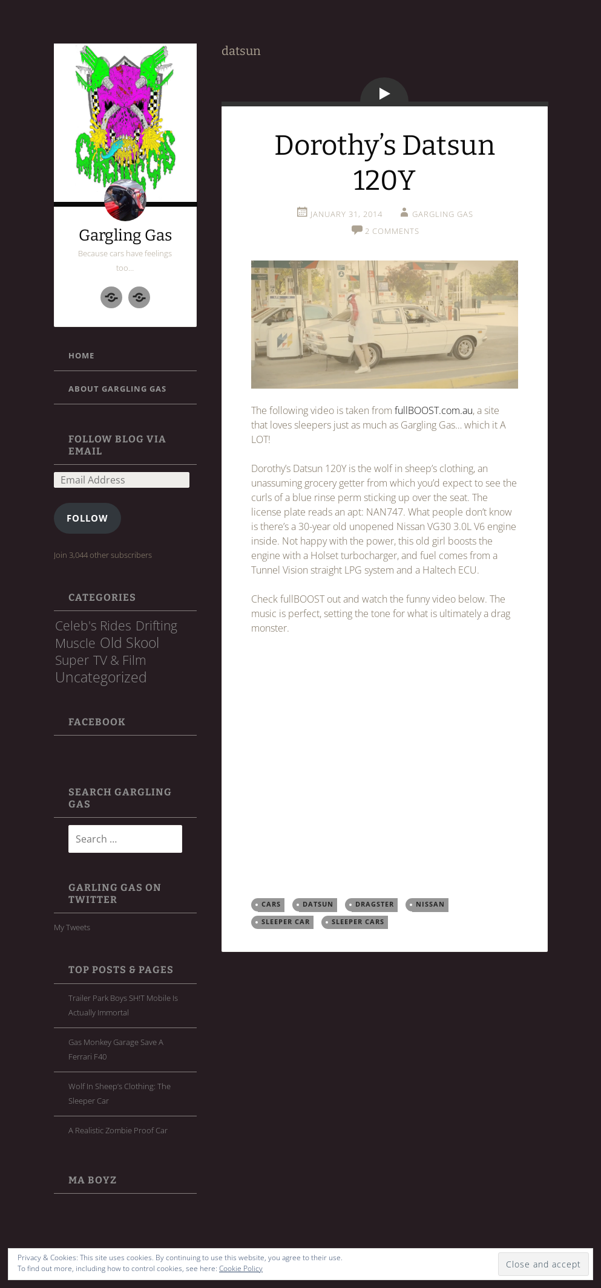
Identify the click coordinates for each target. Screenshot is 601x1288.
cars (271, 904)
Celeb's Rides (93, 625)
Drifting (156, 625)
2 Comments (392, 230)
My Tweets (72, 927)
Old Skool (129, 642)
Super (72, 660)
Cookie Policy (241, 1268)
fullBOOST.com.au (434, 410)
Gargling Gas (125, 235)
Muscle (75, 643)
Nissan (430, 904)
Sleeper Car (285, 921)
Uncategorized (101, 677)
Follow (87, 518)
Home (81, 355)
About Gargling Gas (117, 388)
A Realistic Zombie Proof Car (118, 1130)
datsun (318, 904)
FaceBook (97, 722)
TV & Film (119, 660)
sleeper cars (358, 921)
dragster (374, 904)
